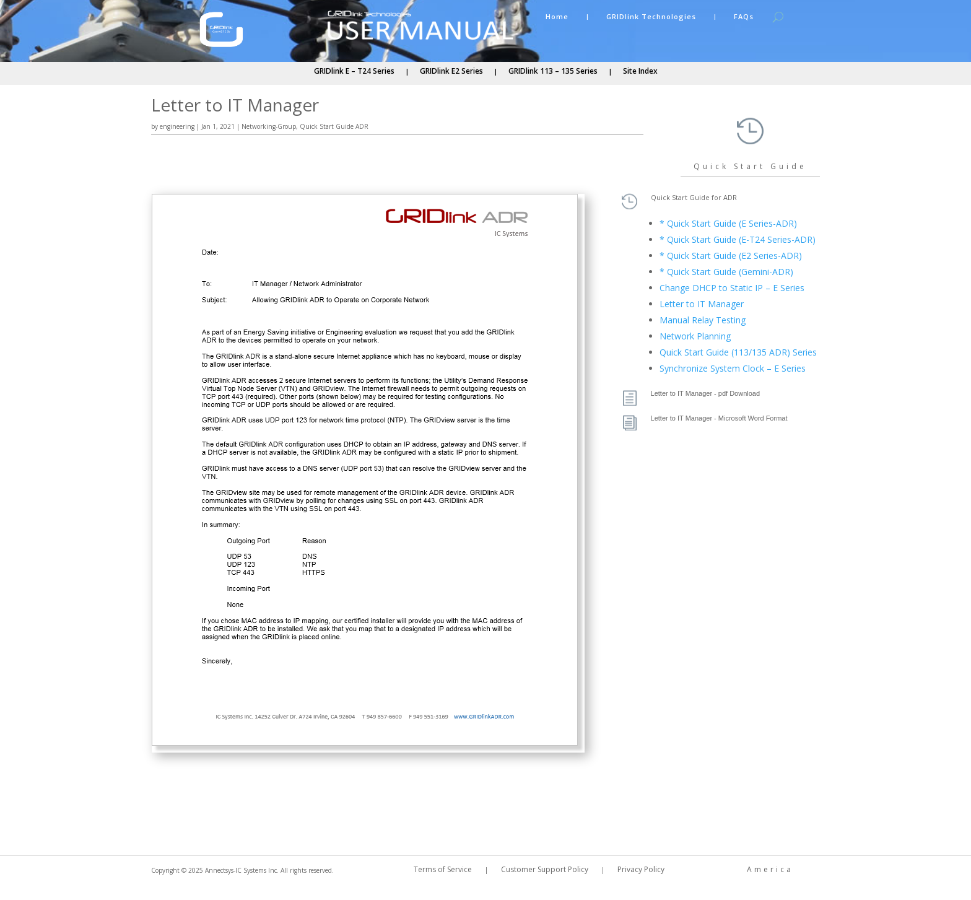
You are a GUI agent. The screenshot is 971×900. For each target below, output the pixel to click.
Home (557, 16)
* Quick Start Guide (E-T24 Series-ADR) (738, 239)
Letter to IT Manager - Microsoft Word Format (719, 418)
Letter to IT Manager (702, 304)
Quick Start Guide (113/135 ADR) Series (738, 352)
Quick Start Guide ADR (334, 126)
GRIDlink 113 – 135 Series (553, 71)
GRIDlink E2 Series (451, 71)
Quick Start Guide (750, 166)
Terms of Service (443, 870)
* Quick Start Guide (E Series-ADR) (728, 223)
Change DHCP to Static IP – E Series (732, 288)
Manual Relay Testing (703, 320)
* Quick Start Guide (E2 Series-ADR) (731, 255)
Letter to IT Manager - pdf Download (705, 393)
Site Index (640, 71)
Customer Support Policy (544, 870)
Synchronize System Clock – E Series (733, 368)
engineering (177, 126)
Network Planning (695, 336)
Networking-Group (269, 126)
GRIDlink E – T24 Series (354, 71)
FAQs (744, 16)
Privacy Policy (640, 870)
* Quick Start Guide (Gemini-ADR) (726, 271)
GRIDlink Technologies (651, 16)
